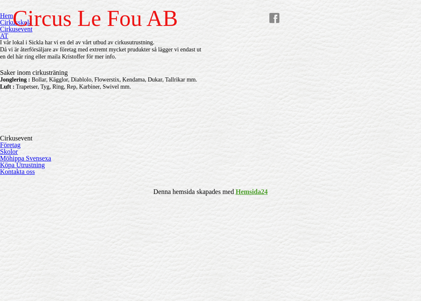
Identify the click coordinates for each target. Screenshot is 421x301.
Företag (10, 144)
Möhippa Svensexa (25, 158)
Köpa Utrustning (22, 164)
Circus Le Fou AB (95, 18)
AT (4, 35)
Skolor (9, 151)
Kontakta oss (17, 171)
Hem (6, 15)
